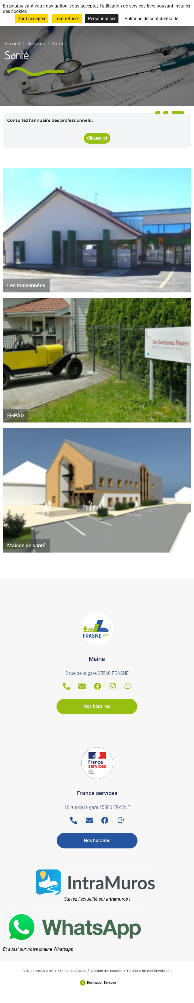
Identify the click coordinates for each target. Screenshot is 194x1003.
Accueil (12, 38)
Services (36, 38)
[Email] (82, 686)
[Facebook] (97, 686)
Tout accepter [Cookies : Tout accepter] (32, 18)
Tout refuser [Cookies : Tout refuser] (66, 18)
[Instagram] (113, 686)
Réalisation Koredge (101, 983)
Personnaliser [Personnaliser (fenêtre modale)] (102, 18)
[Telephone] (66, 686)
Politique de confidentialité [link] (151, 18)
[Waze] (127, 686)
